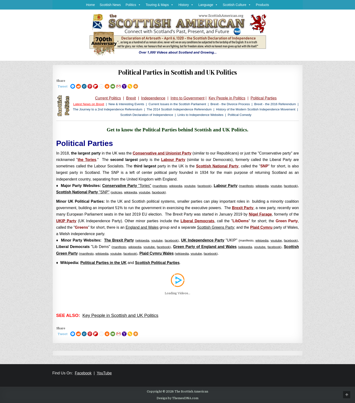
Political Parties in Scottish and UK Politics (177, 72)
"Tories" (126, 186)
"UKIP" (209, 240)
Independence (153, 98)
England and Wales (142, 227)
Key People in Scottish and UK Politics (120, 315)
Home (90, 5)
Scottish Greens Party (215, 227)
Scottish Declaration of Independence (146, 115)
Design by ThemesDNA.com (177, 398)
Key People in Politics (227, 98)
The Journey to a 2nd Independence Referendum (107, 109)
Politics (133, 5)
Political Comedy (239, 115)
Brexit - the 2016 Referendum (275, 104)
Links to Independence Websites (200, 115)
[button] (138, 5)
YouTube (104, 373)
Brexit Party (242, 208)
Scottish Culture (237, 5)
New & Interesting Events (126, 104)
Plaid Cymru (261, 227)
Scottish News (110, 5)
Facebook (83, 373)
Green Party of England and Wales (205, 247)
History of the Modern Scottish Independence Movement (255, 109)
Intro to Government (187, 98)
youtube (190, 186)
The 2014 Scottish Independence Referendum (179, 109)
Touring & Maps (160, 5)
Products (262, 5)
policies (117, 192)
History (186, 5)
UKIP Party (66, 221)
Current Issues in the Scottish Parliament (177, 104)
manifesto (247, 186)
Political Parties (264, 98)
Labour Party (173, 160)
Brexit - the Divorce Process (230, 104)
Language (208, 5)
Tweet (62, 86)
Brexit (131, 98)
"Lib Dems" (83, 247)
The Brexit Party (119, 240)
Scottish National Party (217, 166)
